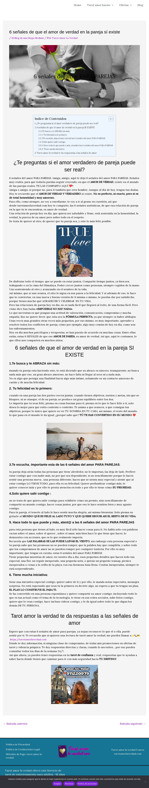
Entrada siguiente (133, 723)
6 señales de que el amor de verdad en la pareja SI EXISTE (64, 127)
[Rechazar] (145, 781)
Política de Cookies (18, 748)
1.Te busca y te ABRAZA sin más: (53, 131)
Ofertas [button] (126, 5)
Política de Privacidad (19, 744)
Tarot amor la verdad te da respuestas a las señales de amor (66, 152)
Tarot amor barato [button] (102, 5)
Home (79, 5)
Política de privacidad (87, 784)
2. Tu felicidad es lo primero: (52, 134)
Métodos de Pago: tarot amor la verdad (20, 758)
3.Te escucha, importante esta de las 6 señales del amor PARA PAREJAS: (73, 138)
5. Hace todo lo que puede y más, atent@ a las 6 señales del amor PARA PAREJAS (77, 145)
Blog (140, 5)
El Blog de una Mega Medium (30, 38)
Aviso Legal (13, 752)
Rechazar (69, 784)
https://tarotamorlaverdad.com (29, 639)
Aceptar (57, 784)
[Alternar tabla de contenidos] (114, 118)
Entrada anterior (15, 723)
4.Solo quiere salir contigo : (51, 141)
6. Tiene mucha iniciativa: (50, 149)
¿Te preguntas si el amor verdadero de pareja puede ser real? (66, 123)
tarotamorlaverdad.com (127, 754)
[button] (113, 5)
